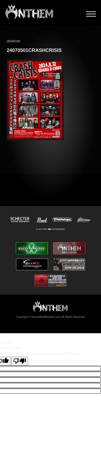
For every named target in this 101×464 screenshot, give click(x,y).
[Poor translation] (19, 361)
